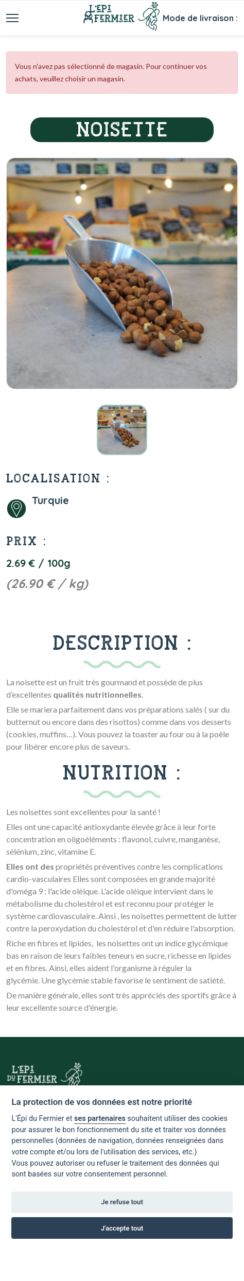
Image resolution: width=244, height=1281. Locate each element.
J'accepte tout (122, 1228)
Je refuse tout (122, 1202)
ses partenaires (100, 1118)
